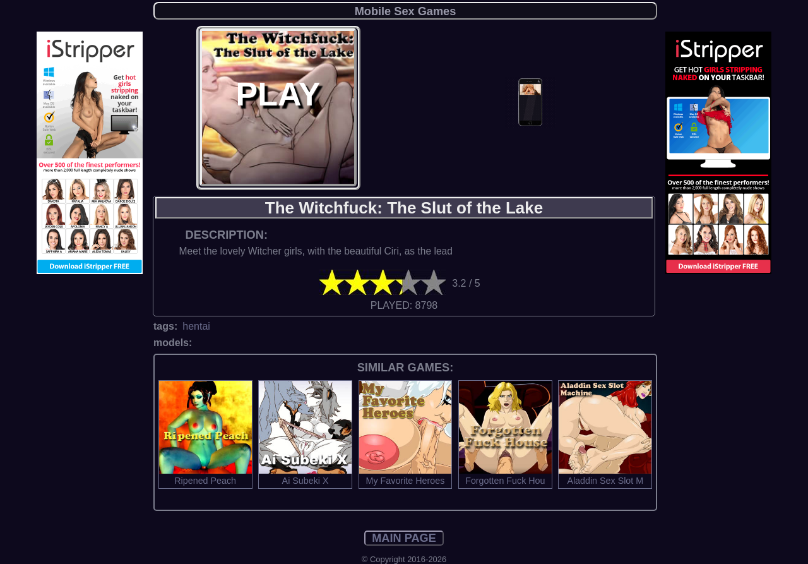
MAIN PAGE (404, 538)
